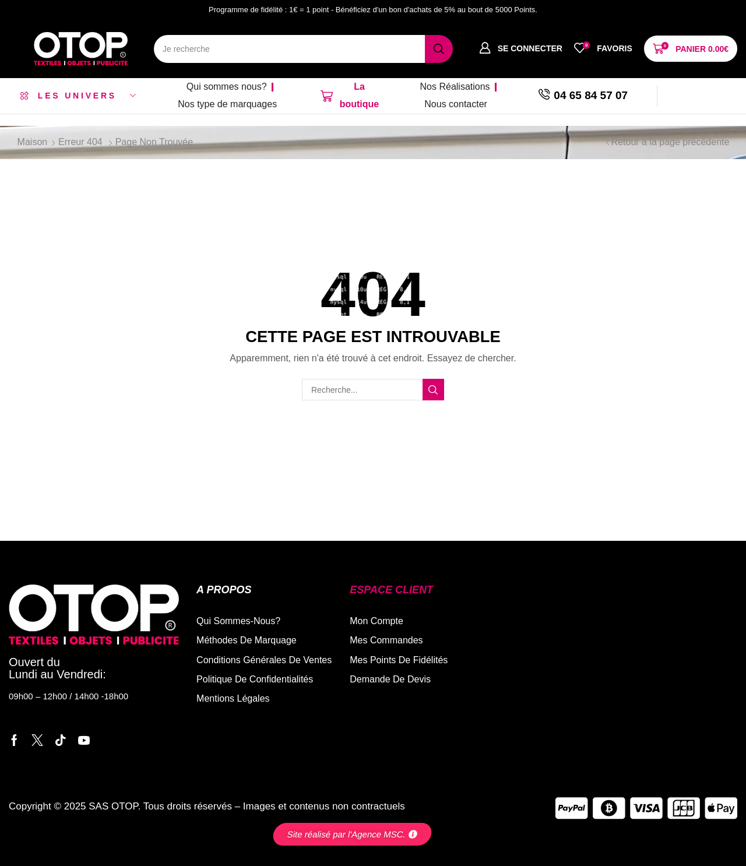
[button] (520, 48)
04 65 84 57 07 (591, 95)
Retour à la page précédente (670, 142)
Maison (32, 142)
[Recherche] (439, 49)
